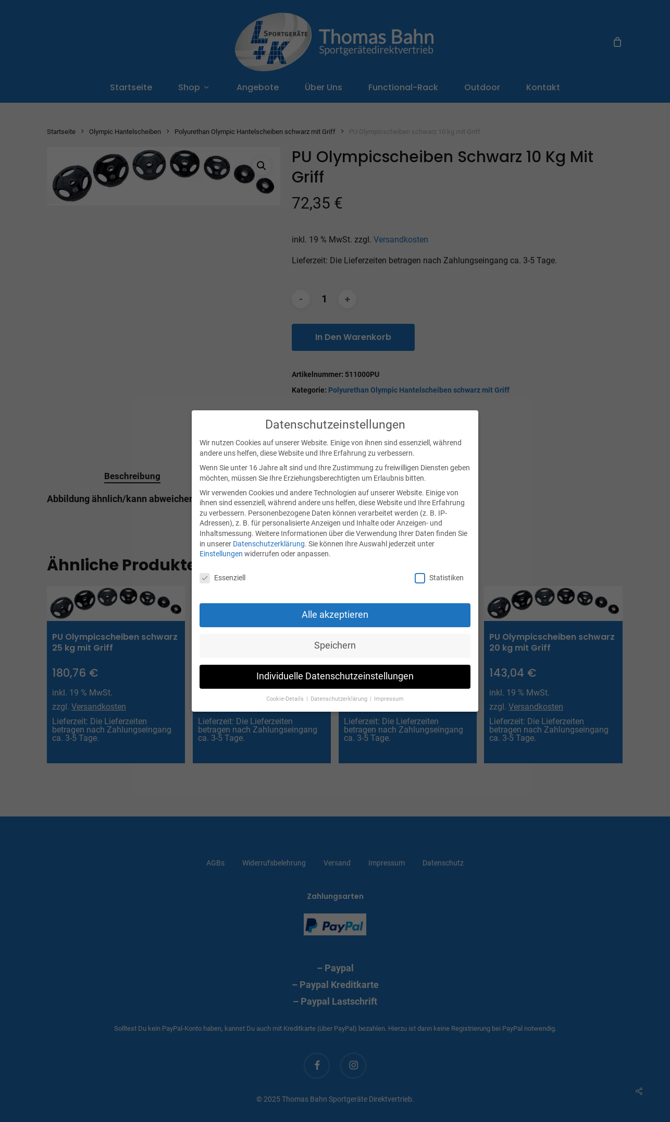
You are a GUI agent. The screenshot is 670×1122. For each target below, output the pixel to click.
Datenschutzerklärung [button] (340, 699)
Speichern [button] (335, 645)
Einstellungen (221, 554)
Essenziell (222, 578)
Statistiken (439, 578)
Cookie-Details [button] (285, 699)
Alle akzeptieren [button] (335, 614)
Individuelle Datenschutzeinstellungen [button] (335, 676)
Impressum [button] (389, 699)
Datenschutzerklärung (269, 544)
